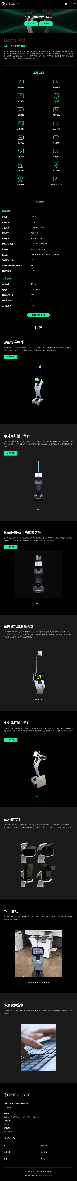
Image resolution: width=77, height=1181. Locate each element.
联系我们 (31, 23)
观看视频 (11, 357)
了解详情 (45, 23)
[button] (38, 509)
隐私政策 (27, 1176)
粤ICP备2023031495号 (45, 1176)
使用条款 (34, 1176)
